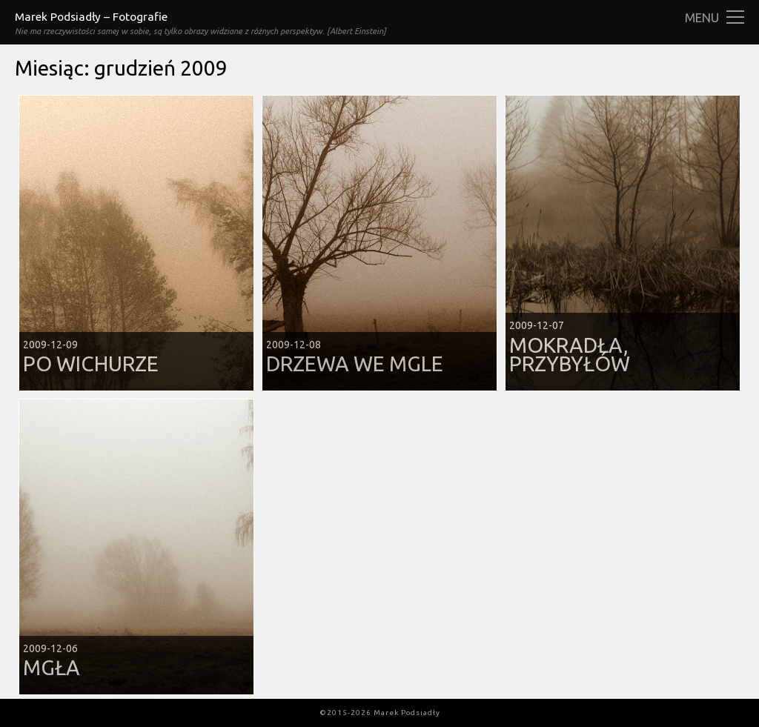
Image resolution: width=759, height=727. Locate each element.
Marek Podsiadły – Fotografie (91, 16)
